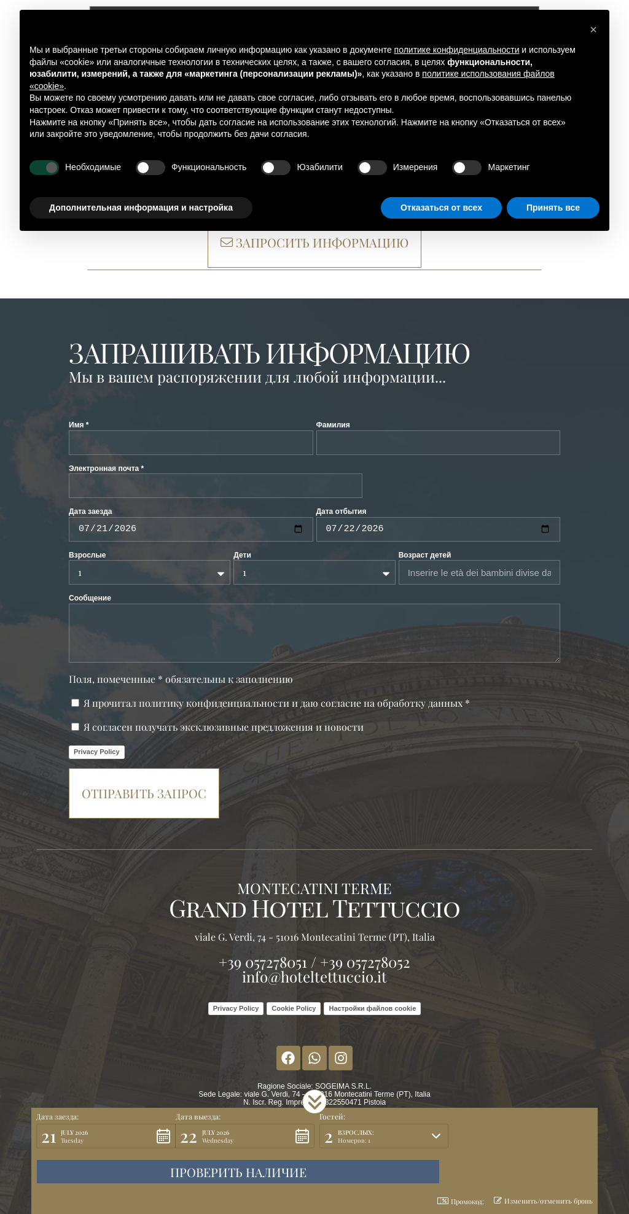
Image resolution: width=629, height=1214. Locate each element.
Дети (242, 555)
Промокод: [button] (460, 1201)
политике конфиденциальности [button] (457, 50)
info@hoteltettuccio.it (314, 976)
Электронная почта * (106, 468)
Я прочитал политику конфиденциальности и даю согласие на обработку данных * (277, 702)
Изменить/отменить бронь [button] (543, 1200)
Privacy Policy (97, 751)
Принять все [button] (553, 207)
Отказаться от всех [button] (441, 207)
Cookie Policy (294, 1008)
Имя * (79, 425)
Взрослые (87, 555)
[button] (314, 1137)
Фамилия (333, 425)
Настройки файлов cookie (372, 1008)
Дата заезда (90, 511)
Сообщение (90, 598)
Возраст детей (425, 555)
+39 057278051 (263, 961)
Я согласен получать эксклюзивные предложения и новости (224, 726)
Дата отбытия (341, 511)
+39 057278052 (365, 961)
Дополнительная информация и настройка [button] (141, 207)
